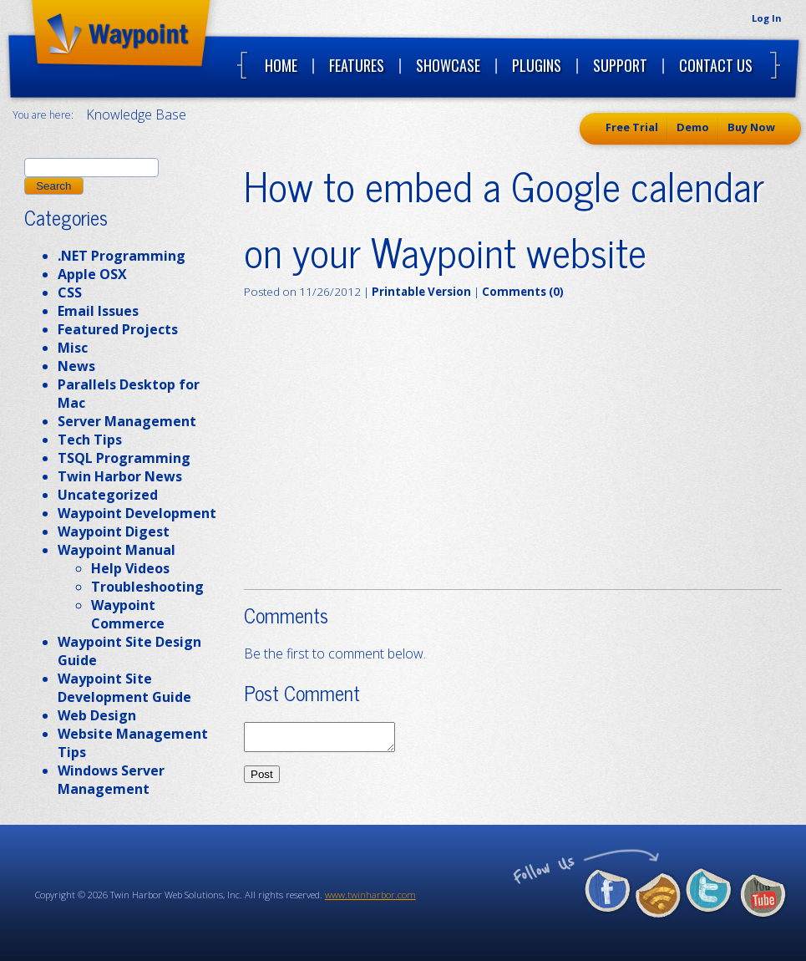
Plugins (536, 65)
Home (281, 65)
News (76, 366)
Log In (767, 18)
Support (620, 65)
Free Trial (632, 127)
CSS (70, 292)
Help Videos (130, 568)
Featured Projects (118, 329)
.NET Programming (121, 256)
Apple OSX (92, 274)
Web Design (97, 715)
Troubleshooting (147, 586)
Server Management (127, 421)
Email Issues (98, 311)
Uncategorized (108, 495)
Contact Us (716, 65)
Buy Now (751, 127)
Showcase (448, 65)
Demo (693, 127)
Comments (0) (523, 291)
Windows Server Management (111, 779)
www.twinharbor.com (370, 894)
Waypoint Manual (116, 550)
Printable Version (421, 291)
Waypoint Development (137, 513)
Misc (73, 347)
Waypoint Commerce (128, 614)
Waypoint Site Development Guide (124, 687)
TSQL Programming (124, 458)
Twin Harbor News (120, 476)
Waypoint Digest (114, 531)
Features (356, 65)
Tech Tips (90, 439)
